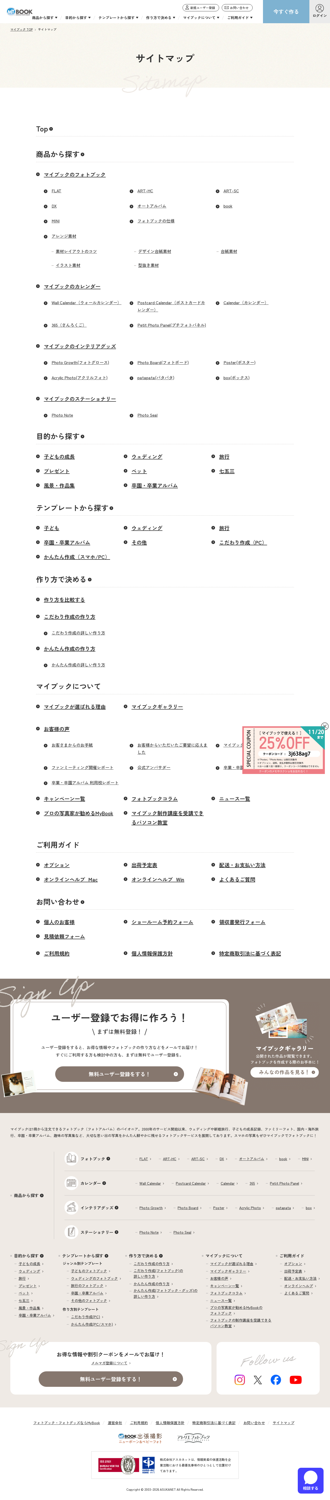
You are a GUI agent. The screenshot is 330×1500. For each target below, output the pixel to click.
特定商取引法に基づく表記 (250, 953)
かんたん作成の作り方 (69, 648)
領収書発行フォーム (242, 922)
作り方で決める (61, 579)
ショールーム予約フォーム (162, 922)
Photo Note (62, 415)
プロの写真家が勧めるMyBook (78, 813)
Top (42, 128)
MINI (56, 221)
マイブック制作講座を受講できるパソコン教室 (167, 817)
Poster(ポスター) (239, 362)
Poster (218, 1207)
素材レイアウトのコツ (76, 251)
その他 (139, 542)
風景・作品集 (59, 485)
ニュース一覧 (234, 798)
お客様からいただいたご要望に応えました (172, 748)
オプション (57, 865)
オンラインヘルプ (298, 1285)
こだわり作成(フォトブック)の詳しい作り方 (158, 1273)
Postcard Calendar (191, 1183)
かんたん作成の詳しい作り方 (78, 665)
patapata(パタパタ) (155, 377)
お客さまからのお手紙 (72, 745)
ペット (139, 471)
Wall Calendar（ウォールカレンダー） (86, 302)
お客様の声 (57, 728)
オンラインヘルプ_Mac (71, 879)
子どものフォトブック (89, 1270)
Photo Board (188, 1207)
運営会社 (115, 1422)
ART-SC (231, 190)
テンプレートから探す (72, 507)
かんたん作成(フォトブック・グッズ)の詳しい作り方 (165, 1293)
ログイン (319, 15)
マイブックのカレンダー (72, 286)
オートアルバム (151, 206)
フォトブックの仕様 (156, 221)
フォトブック (92, 1159)
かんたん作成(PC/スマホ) (92, 1324)
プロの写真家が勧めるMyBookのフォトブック (236, 1310)
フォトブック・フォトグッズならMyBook (66, 1422)
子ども (51, 528)
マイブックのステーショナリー (80, 398)
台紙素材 (229, 251)
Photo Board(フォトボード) (163, 362)
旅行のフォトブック (87, 1285)
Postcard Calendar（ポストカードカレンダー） (171, 306)
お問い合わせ (57, 901)
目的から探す (57, 436)
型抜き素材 (148, 265)
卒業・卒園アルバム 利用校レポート (85, 782)
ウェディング (146, 456)
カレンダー (90, 1183)
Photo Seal (147, 415)
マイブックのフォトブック (75, 174)
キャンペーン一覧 (64, 798)
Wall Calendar (150, 1183)
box (309, 1207)
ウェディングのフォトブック (94, 1278)
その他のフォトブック (89, 1300)
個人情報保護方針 (152, 953)
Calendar (228, 1183)
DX (54, 206)
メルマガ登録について (109, 1362)
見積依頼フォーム (64, 936)
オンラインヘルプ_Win (157, 879)
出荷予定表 (144, 865)
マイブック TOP (21, 29)
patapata (283, 1207)
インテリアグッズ (96, 1208)
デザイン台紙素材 (154, 251)
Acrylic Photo (250, 1207)
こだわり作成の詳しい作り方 (78, 633)
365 (252, 1183)
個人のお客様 (59, 922)
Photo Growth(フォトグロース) (80, 362)
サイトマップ (283, 1422)
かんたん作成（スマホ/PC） (77, 557)
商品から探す (57, 154)
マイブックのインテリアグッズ (80, 346)
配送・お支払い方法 (242, 865)
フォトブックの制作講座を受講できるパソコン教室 (240, 1322)
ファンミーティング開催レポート (82, 767)
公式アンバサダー (153, 767)
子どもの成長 (59, 456)
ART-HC (145, 190)
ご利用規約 (57, 953)
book (228, 206)
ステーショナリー (96, 1232)
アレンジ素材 (64, 236)
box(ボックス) (237, 377)
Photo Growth (151, 1207)
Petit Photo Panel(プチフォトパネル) (171, 325)
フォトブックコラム (154, 798)
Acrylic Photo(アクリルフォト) (80, 377)
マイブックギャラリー (157, 706)
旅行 (224, 456)
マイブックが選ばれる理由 (75, 706)
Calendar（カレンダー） (246, 302)
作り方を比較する (64, 599)
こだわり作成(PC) (85, 1316)
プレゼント (57, 471)
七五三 (227, 471)
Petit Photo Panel (284, 1183)
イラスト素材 (68, 265)
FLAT (56, 190)
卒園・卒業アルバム (154, 485)
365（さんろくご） (69, 325)
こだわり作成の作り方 (69, 616)
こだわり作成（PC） (243, 542)
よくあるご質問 (237, 879)
